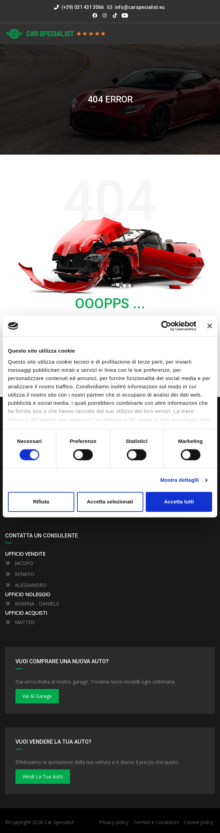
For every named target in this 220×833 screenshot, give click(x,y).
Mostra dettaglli (179, 480)
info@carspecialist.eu (140, 7)
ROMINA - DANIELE (32, 603)
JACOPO (19, 563)
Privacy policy (114, 822)
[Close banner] (209, 325)
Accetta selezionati (110, 502)
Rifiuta (41, 502)
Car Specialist (59, 822)
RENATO (19, 574)
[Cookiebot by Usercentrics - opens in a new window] (166, 326)
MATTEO (20, 622)
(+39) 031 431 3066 (79, 7)
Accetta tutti (179, 502)
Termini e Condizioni (156, 822)
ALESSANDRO (25, 585)
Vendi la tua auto (42, 776)
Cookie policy (198, 822)
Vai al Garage (37, 696)
